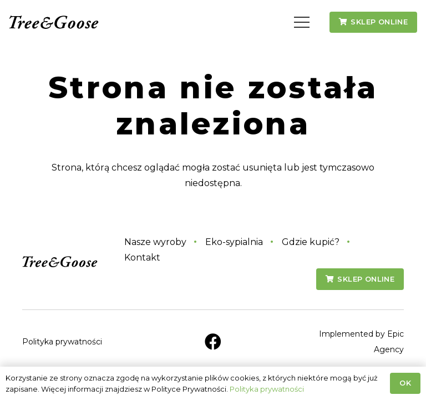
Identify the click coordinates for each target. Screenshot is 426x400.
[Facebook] (213, 341)
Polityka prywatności (62, 342)
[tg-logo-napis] (54, 22)
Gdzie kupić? (310, 242)
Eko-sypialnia (234, 242)
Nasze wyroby (155, 242)
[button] (302, 22)
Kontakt (142, 257)
